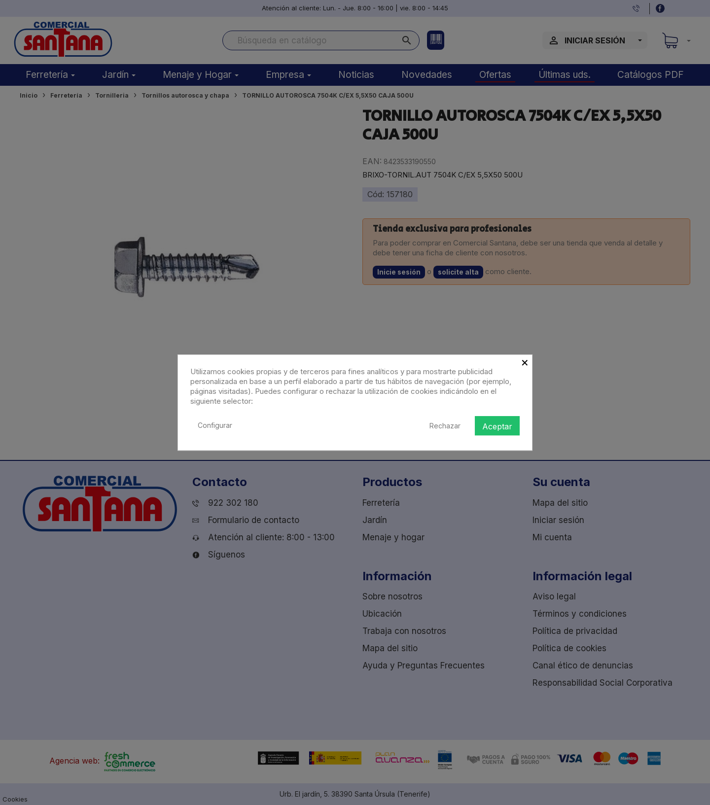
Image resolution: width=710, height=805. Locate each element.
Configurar (215, 425)
